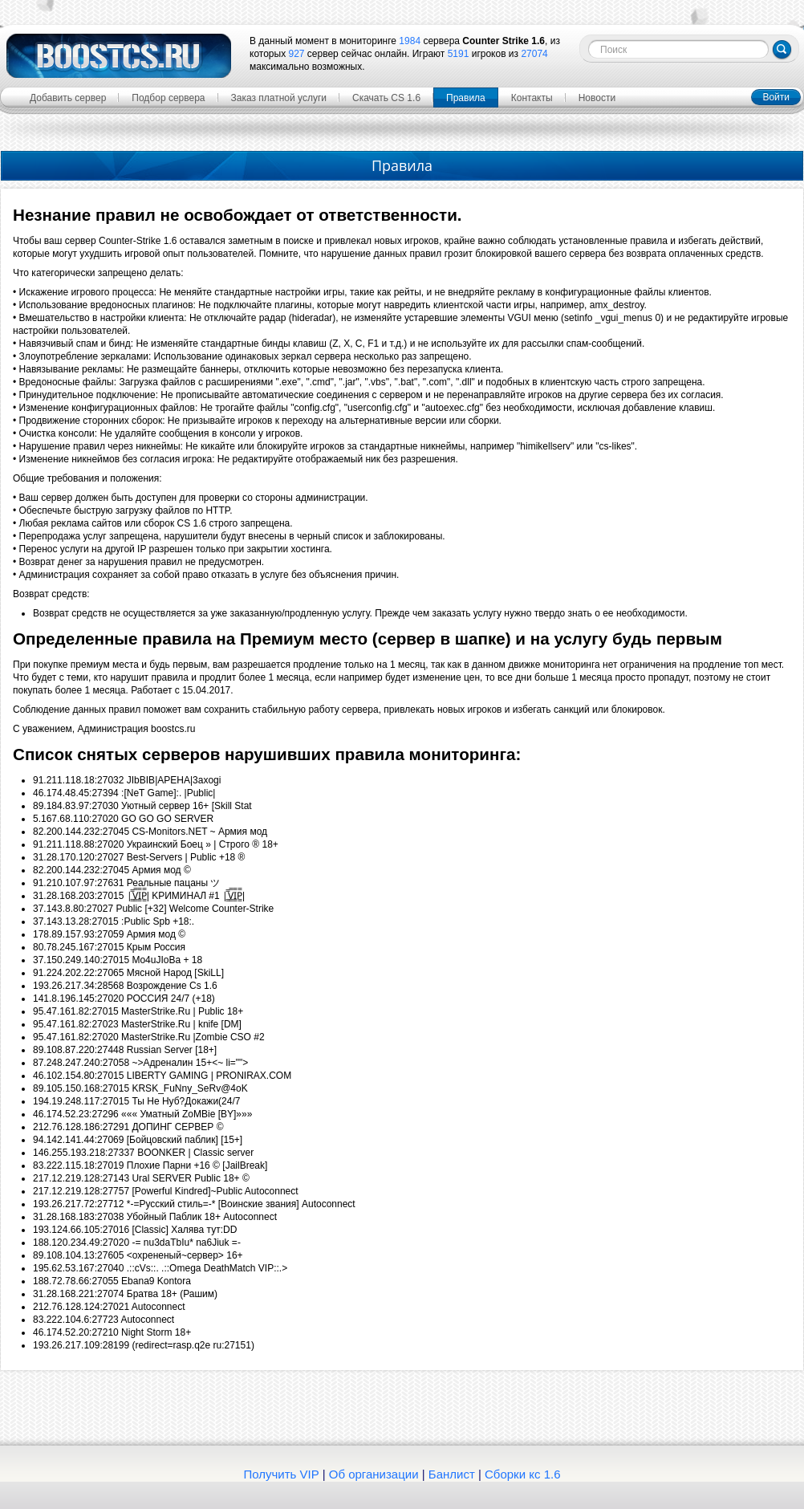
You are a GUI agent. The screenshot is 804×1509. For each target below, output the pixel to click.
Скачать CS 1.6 (386, 98)
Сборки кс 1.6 (522, 1474)
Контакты (532, 98)
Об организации (374, 1474)
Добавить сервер (68, 98)
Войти (776, 97)
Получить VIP (281, 1474)
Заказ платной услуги (279, 98)
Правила (465, 98)
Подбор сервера (168, 98)
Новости (597, 98)
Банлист (451, 1474)
